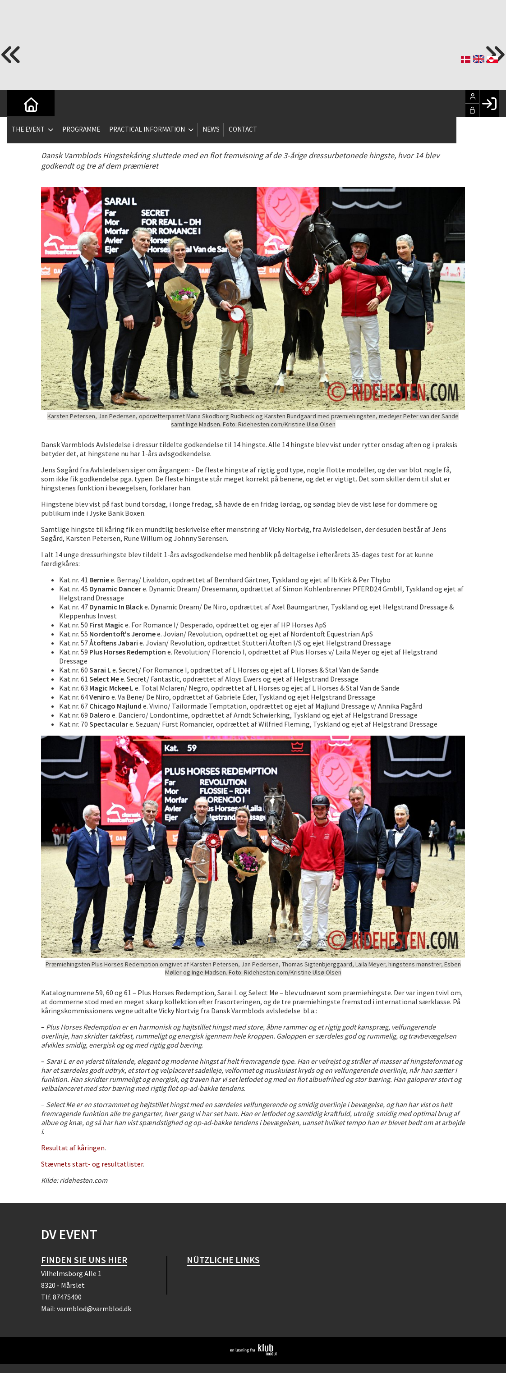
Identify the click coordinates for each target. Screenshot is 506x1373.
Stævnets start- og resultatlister (92, 1163)
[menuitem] (20, 103)
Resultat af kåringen (73, 1147)
